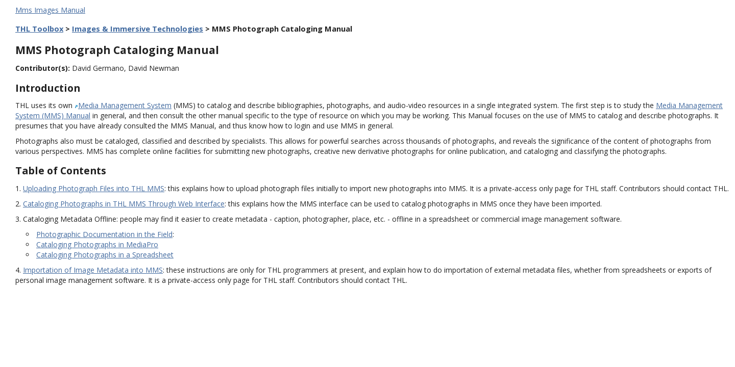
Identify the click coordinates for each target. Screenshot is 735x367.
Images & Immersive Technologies (137, 28)
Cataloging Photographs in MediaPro (97, 244)
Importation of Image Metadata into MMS (93, 270)
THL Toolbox (39, 28)
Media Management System (125, 105)
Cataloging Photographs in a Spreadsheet (105, 254)
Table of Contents (60, 170)
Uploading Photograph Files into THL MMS (93, 188)
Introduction (47, 88)
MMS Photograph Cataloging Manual (117, 50)
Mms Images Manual (50, 10)
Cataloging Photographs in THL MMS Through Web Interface (124, 203)
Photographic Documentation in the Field (104, 234)
